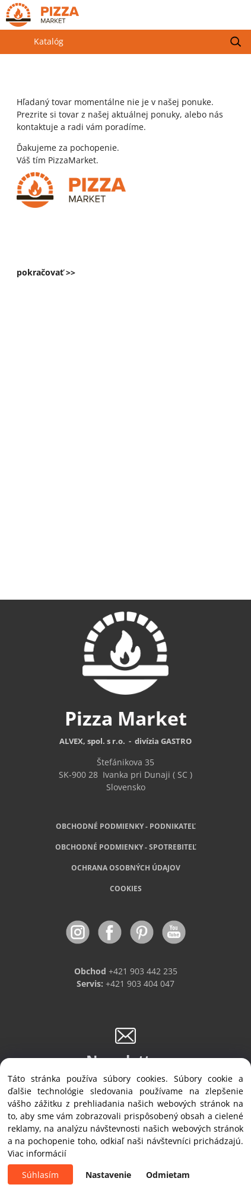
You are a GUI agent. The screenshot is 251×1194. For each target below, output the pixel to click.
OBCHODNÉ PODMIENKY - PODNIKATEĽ (126, 826)
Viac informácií (37, 1153)
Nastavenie (108, 1174)
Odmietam (168, 1174)
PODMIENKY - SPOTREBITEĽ (125, 847)
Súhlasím (40, 1174)
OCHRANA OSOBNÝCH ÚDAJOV (125, 868)
